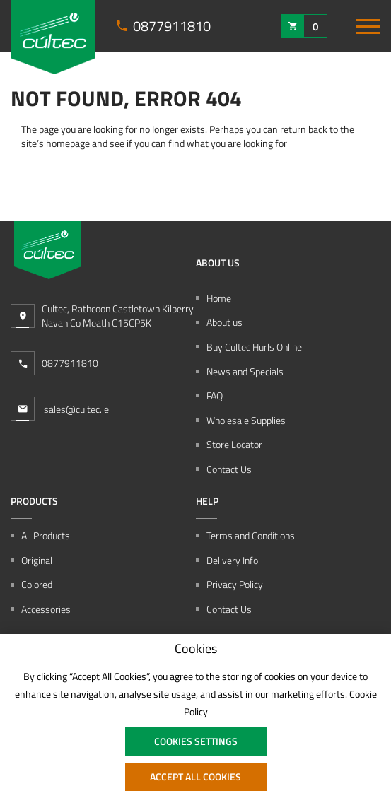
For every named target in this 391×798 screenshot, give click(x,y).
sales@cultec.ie (60, 409)
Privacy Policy (234, 584)
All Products (45, 536)
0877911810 (70, 363)
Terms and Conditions (250, 536)
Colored (36, 584)
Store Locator (234, 445)
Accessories (46, 609)
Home (218, 298)
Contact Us (229, 469)
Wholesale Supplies (246, 420)
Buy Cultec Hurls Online (254, 347)
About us (224, 322)
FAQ (214, 396)
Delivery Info (232, 560)
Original (36, 560)
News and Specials (245, 372)
